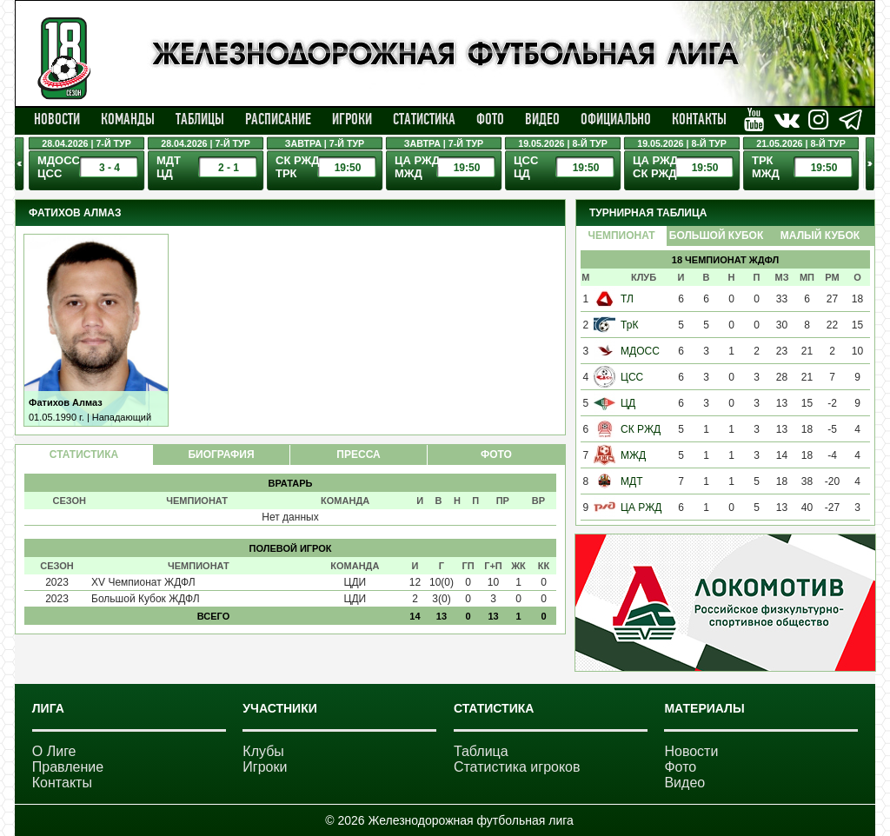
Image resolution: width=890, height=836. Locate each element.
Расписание (278, 119)
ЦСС (632, 377)
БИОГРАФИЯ (221, 454)
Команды (128, 119)
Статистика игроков (517, 767)
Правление (67, 767)
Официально (616, 119)
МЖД (633, 455)
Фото (490, 119)
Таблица (481, 751)
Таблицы (200, 119)
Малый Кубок (820, 235)
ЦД (628, 403)
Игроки (352, 119)
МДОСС (640, 351)
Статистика (424, 119)
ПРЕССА (358, 454)
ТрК (629, 325)
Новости (57, 119)
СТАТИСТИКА (84, 454)
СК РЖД (641, 429)
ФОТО (496, 454)
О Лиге (54, 751)
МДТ (631, 481)
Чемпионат (621, 235)
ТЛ (627, 299)
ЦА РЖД (641, 507)
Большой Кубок (716, 235)
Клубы (263, 751)
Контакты (699, 119)
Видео (542, 119)
